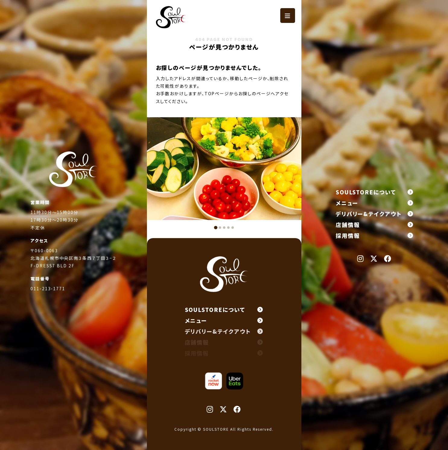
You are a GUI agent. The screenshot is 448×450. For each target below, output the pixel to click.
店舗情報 (375, 224)
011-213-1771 (47, 289)
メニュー (375, 203)
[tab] (215, 227)
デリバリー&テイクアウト (375, 214)
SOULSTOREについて (375, 192)
